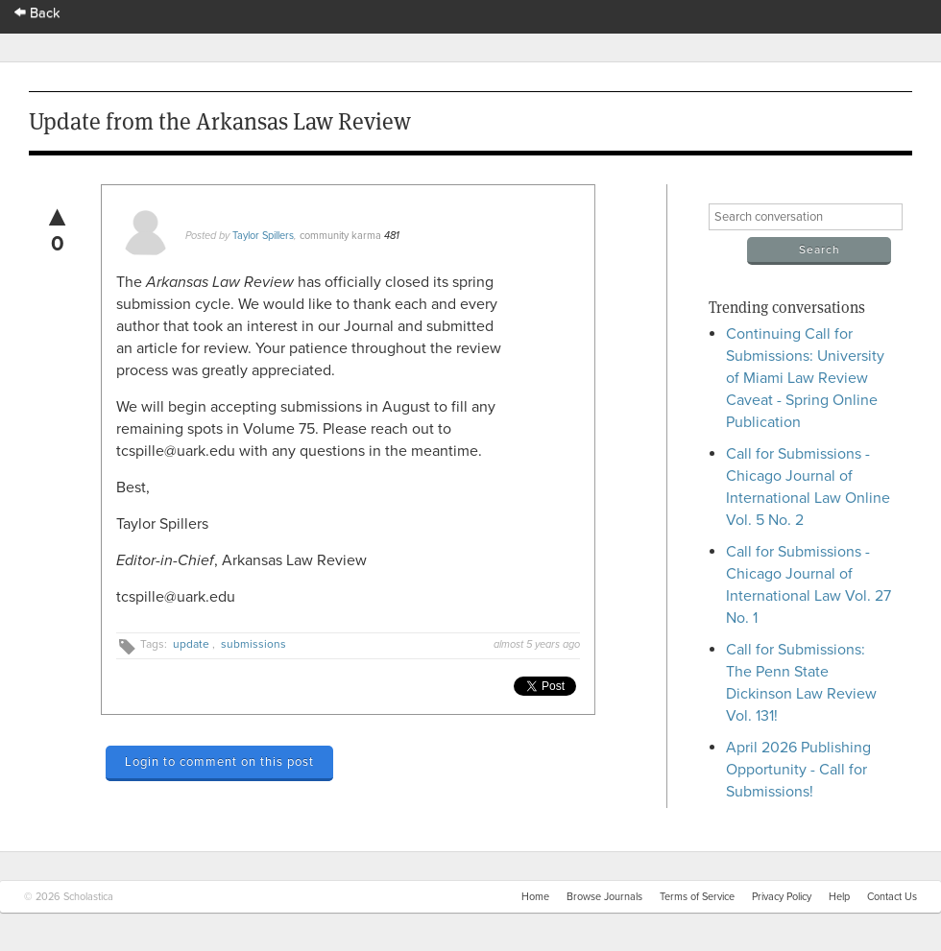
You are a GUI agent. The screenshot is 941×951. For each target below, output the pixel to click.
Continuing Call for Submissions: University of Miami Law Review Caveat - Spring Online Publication (805, 378)
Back (37, 13)
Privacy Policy (781, 897)
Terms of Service (697, 897)
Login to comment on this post (219, 762)
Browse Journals (604, 897)
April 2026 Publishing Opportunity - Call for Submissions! (798, 769)
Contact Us (892, 897)
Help (839, 897)
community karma (340, 235)
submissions (253, 644)
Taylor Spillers (263, 235)
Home (535, 897)
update (191, 644)
